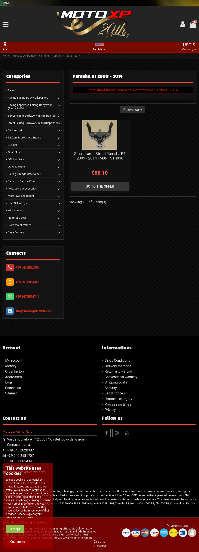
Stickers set (15, 130)
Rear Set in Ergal (18, 203)
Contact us (13, 388)
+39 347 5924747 (27, 297)
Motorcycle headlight (21, 195)
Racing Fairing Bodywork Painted (28, 97)
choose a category (118, 399)
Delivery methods (118, 366)
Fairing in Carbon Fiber (22, 181)
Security (111, 388)
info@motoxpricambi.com (33, 311)
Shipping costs (116, 382)
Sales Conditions (117, 360)
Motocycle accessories (22, 188)
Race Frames (16, 232)
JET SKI (12, 144)
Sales (11, 90)
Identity (10, 366)
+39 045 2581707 (20, 456)
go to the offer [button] (100, 186)
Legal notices (115, 393)
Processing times (118, 404)
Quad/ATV (14, 152)
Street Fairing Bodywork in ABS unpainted (33, 123)
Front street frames (19, 225)
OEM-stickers (16, 159)
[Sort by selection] (132, 109)
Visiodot (99, 546)
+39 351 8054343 (27, 282)
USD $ (189, 47)
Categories (18, 76)
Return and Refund (118, 371)
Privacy (110, 410)
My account (13, 360)
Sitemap (11, 393)
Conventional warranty (121, 377)
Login (9, 382)
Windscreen (15, 210)
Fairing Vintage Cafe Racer (24, 174)
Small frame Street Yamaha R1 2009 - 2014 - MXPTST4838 (100, 156)
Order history (15, 371)
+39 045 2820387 (27, 267)
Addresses (13, 377)
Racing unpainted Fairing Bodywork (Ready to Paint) (30, 106)
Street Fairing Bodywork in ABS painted (32, 115)
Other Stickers (16, 166)
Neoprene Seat (17, 217)
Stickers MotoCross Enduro (25, 137)
